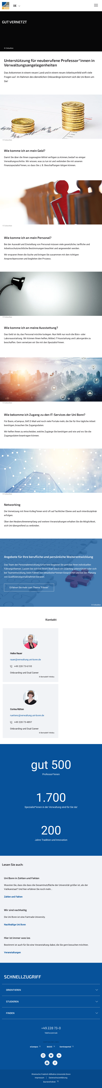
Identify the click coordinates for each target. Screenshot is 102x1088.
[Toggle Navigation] (96, 5)
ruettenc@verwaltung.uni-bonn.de (27, 715)
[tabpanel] (51, 31)
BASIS (51, 1047)
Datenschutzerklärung (58, 1078)
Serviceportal (67, 1047)
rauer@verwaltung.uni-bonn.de (25, 659)
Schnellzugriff (22, 976)
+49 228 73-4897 (23, 722)
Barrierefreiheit (51, 1082)
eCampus (35, 1047)
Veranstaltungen (12, 952)
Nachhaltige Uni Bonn (15, 924)
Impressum (39, 1078)
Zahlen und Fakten (13, 896)
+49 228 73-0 (51, 1028)
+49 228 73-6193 (23, 666)
